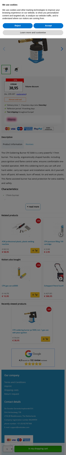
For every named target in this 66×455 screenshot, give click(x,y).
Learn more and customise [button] (33, 32)
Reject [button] (18, 25)
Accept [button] (48, 25)
